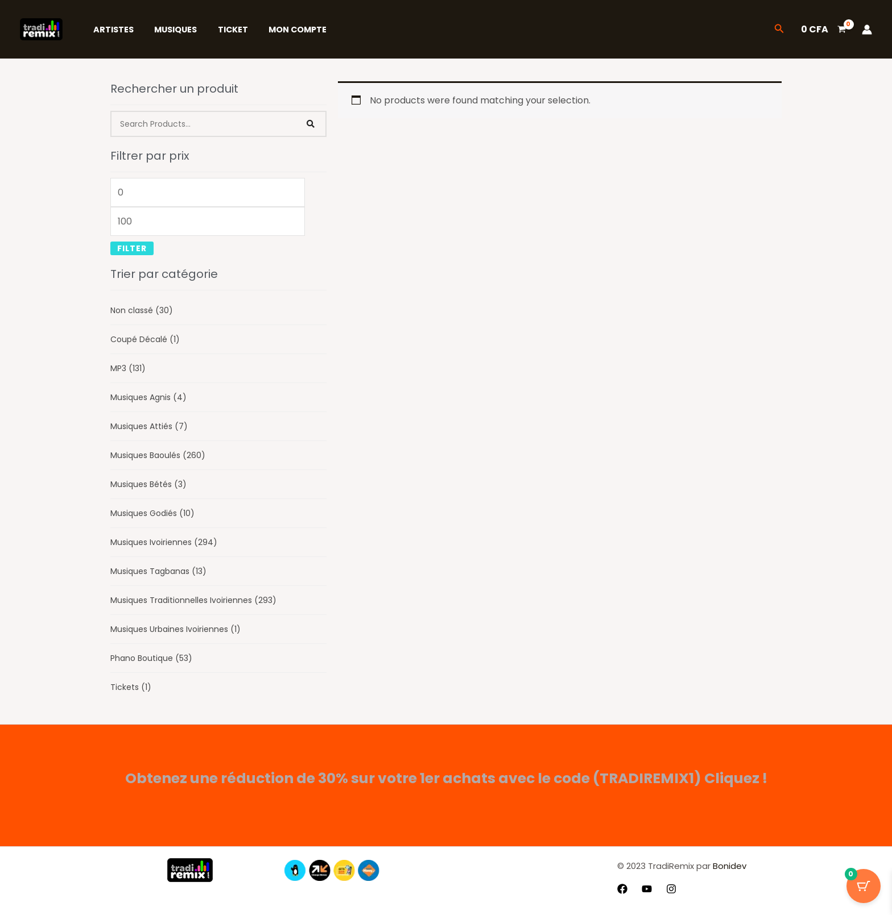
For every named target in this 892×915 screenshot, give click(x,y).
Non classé (141, 310)
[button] (779, 30)
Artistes (111, 29)
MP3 (128, 368)
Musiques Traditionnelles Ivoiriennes (193, 600)
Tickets (130, 687)
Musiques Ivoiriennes (163, 542)
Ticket (222, 29)
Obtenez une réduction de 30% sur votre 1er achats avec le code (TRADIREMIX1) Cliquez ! (446, 778)
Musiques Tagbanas (158, 571)
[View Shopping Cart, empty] (823, 29)
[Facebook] (622, 889)
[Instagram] (671, 889)
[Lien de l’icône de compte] (867, 29)
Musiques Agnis (148, 397)
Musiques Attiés (149, 426)
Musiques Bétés (148, 484)
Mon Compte (283, 29)
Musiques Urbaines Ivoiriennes (175, 629)
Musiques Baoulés (157, 455)
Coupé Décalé (145, 339)
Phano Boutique (151, 658)
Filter (132, 248)
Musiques (169, 29)
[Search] (311, 124)
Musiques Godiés (152, 513)
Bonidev (728, 866)
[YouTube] (647, 889)
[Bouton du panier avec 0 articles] (863, 887)
